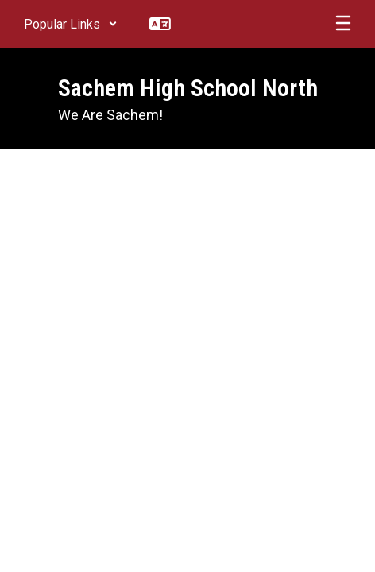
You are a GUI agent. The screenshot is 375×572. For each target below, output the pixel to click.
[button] (70, 24)
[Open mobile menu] (343, 24)
